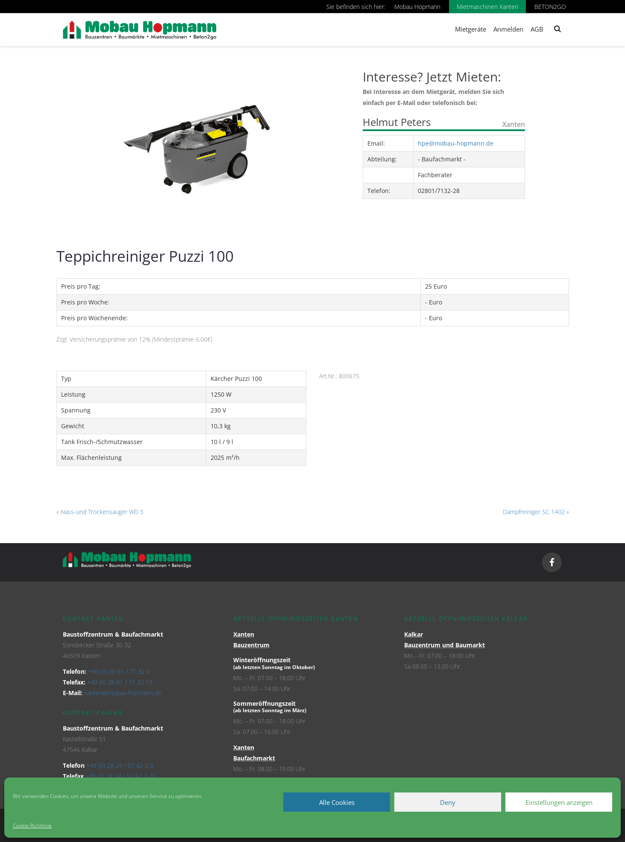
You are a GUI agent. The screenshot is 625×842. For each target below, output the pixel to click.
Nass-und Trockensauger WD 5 (102, 512)
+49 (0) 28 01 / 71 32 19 (120, 682)
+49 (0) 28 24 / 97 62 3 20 (120, 776)
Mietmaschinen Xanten (487, 7)
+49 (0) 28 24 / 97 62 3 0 (119, 765)
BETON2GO (550, 7)
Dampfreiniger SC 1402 (534, 512)
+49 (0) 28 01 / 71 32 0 (119, 671)
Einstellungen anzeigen (559, 802)
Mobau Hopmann (417, 7)
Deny (447, 802)
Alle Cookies (337, 802)
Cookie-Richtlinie (32, 825)
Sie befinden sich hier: (355, 7)
